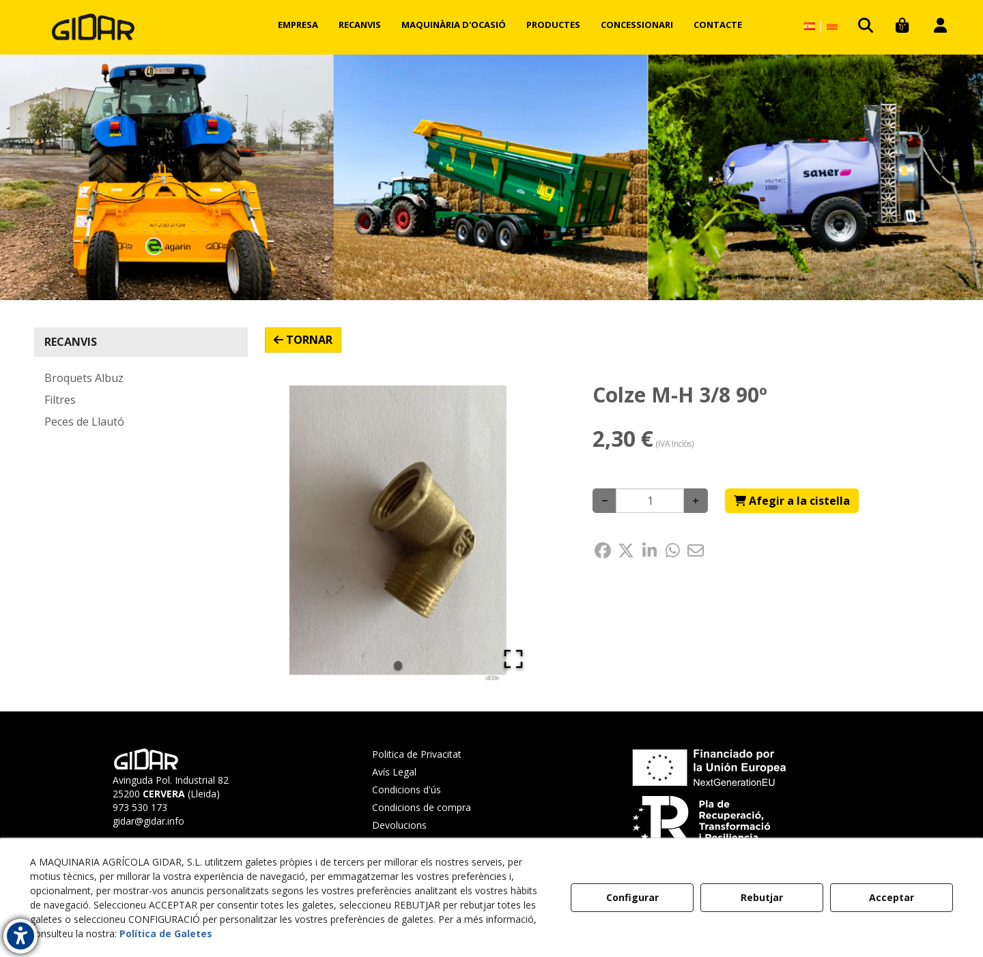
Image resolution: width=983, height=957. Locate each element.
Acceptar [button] (891, 897)
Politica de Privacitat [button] (416, 754)
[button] (93, 27)
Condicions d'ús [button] (406, 789)
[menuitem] (298, 25)
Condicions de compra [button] (421, 807)
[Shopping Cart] (792, 501)
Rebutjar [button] (762, 897)
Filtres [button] (60, 399)
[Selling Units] (650, 500)
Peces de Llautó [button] (84, 421)
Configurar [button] (632, 897)
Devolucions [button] (399, 825)
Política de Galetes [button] (165, 933)
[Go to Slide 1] (398, 665)
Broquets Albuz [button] (84, 377)
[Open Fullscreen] (513, 658)
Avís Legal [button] (394, 771)
